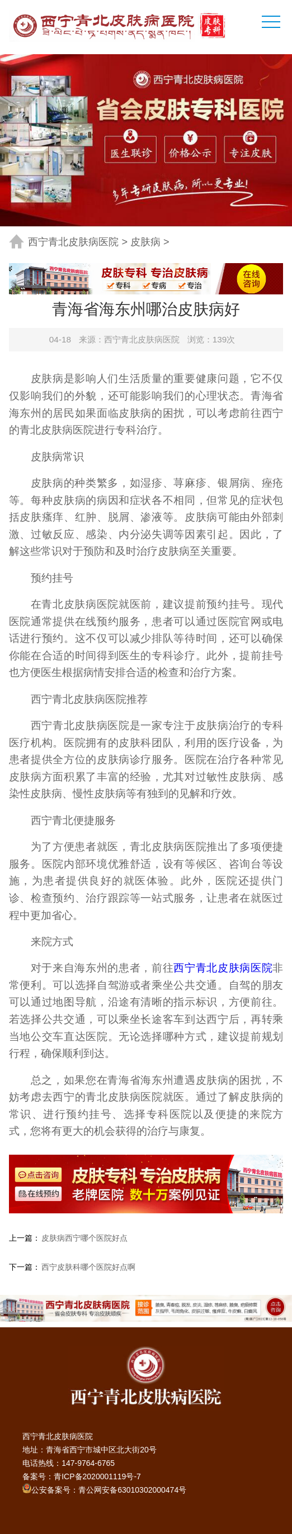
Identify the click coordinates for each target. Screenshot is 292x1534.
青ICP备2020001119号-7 (97, 1476)
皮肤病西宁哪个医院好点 (84, 1237)
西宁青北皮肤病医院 (73, 241)
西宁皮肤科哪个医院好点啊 (88, 1267)
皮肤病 (145, 241)
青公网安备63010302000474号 (132, 1489)
